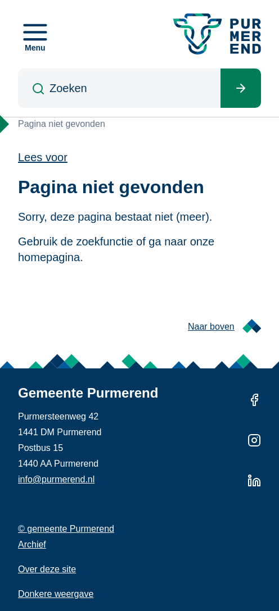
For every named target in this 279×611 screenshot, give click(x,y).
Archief (32, 544)
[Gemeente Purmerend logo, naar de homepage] (217, 33)
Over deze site (47, 569)
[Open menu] (35, 34)
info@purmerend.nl (56, 479)
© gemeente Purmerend (66, 529)
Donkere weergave (55, 594)
